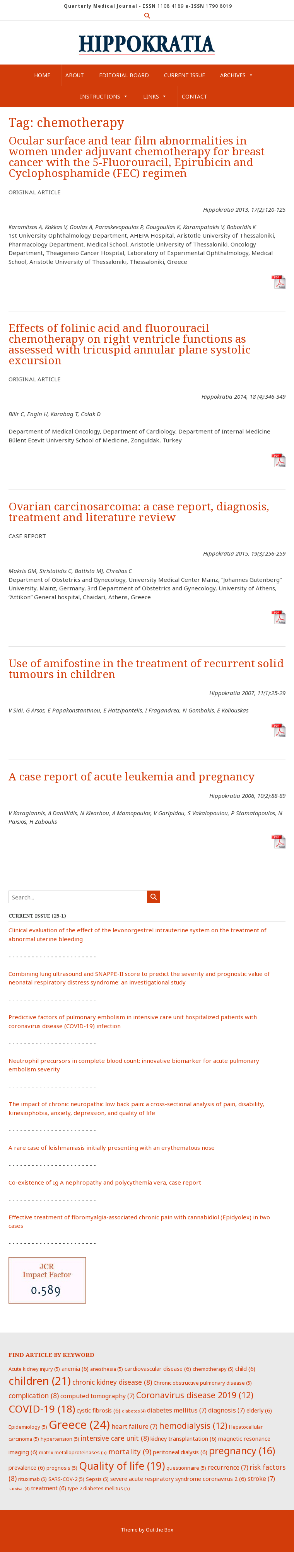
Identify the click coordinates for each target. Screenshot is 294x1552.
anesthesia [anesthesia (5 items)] (106, 1368)
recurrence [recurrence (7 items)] (228, 1467)
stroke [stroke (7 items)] (261, 1478)
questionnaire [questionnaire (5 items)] (186, 1467)
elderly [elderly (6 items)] (259, 1410)
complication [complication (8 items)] (34, 1395)
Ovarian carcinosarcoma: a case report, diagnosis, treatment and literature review (139, 512)
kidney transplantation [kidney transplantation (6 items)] (183, 1438)
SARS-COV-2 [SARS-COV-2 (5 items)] (66, 1479)
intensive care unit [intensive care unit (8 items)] (115, 1438)
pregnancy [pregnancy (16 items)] (242, 1450)
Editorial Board (124, 75)
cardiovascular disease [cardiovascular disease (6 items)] (158, 1368)
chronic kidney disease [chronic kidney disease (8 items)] (112, 1382)
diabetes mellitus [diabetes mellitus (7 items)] (177, 1410)
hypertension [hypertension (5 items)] (60, 1438)
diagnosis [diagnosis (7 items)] (226, 1410)
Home (42, 75)
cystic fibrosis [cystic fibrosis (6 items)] (98, 1410)
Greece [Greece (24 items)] (79, 1424)
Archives (236, 75)
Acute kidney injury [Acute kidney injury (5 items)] (34, 1368)
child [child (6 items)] (245, 1368)
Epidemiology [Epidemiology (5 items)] (28, 1426)
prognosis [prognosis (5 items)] (61, 1467)
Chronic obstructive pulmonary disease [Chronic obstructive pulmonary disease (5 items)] (203, 1382)
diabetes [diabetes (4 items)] (133, 1411)
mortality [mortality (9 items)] (129, 1451)
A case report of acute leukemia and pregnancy (132, 776)
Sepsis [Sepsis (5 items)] (97, 1479)
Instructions (104, 96)
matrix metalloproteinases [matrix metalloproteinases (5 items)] (73, 1452)
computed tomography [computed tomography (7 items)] (97, 1396)
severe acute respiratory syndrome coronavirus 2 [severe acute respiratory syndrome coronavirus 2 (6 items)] (178, 1478)
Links (155, 96)
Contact (194, 96)
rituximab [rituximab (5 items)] (32, 1479)
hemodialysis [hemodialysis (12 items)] (193, 1425)
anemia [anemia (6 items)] (75, 1368)
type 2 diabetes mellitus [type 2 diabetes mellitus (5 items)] (99, 1488)
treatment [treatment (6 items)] (48, 1488)
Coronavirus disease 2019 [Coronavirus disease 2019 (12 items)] (194, 1395)
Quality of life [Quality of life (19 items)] (122, 1466)
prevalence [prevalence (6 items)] (27, 1467)
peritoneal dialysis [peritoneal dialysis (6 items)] (180, 1452)
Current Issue (184, 75)
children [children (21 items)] (40, 1380)
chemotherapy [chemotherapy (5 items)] (213, 1368)
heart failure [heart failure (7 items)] (134, 1426)
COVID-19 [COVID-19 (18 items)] (42, 1409)
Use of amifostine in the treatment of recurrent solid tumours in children (146, 669)
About (74, 75)
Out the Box (159, 1529)
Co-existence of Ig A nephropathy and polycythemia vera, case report (105, 1182)
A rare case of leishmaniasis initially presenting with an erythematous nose (112, 1147)
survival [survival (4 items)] (19, 1488)
